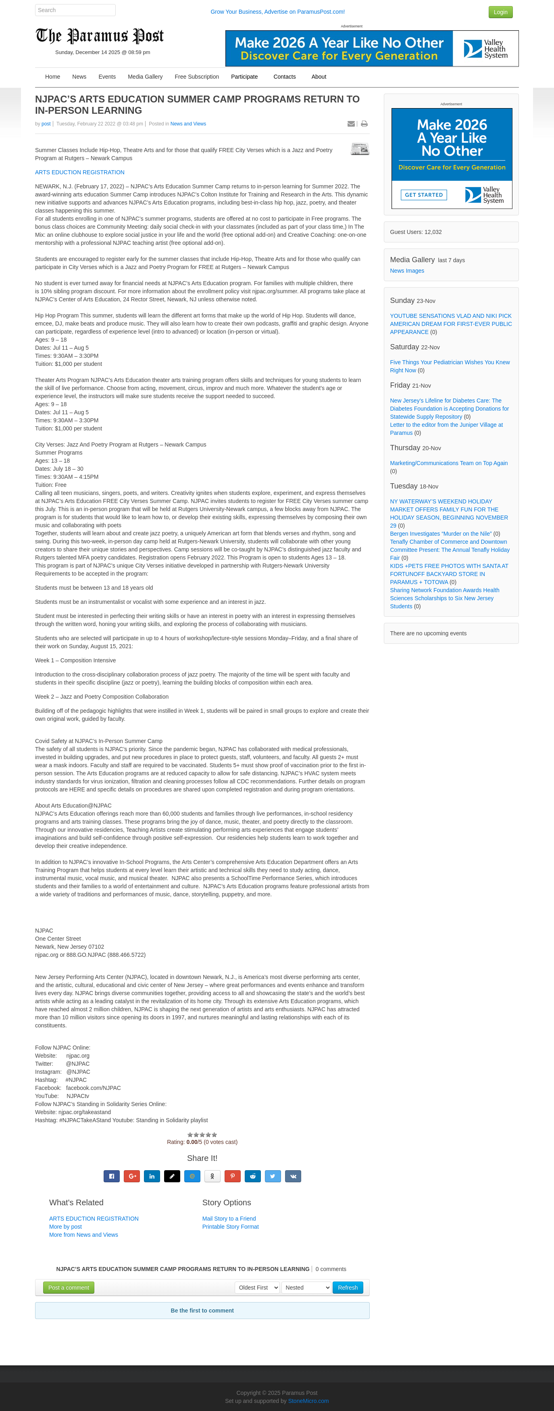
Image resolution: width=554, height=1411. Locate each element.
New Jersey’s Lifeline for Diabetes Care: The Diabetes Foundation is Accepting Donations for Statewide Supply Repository (449, 408)
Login (501, 12)
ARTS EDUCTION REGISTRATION (80, 172)
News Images (407, 270)
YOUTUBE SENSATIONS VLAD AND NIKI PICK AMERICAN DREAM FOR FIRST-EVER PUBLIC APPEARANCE (451, 324)
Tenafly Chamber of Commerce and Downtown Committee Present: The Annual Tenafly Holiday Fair (450, 550)
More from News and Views (83, 1234)
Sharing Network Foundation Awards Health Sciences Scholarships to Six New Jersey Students (445, 598)
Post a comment (68, 1287)
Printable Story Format (230, 1226)
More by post (65, 1226)
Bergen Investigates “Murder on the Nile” (441, 533)
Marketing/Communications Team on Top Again (449, 463)
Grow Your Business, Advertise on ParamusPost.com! (277, 11)
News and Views (188, 124)
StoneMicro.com (308, 1401)
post (46, 124)
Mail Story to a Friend (229, 1218)
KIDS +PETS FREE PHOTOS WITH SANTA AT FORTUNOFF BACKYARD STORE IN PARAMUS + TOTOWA (449, 574)
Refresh (348, 1287)
